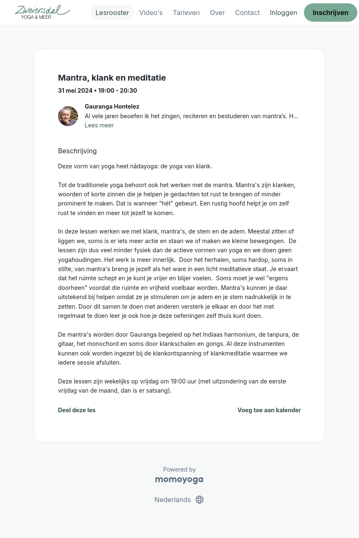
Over (217, 12)
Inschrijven (330, 12)
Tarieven (186, 12)
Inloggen (283, 12)
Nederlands (179, 500)
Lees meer (99, 125)
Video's (151, 12)
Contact (247, 12)
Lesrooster (112, 12)
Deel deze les (77, 410)
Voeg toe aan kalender (269, 410)
